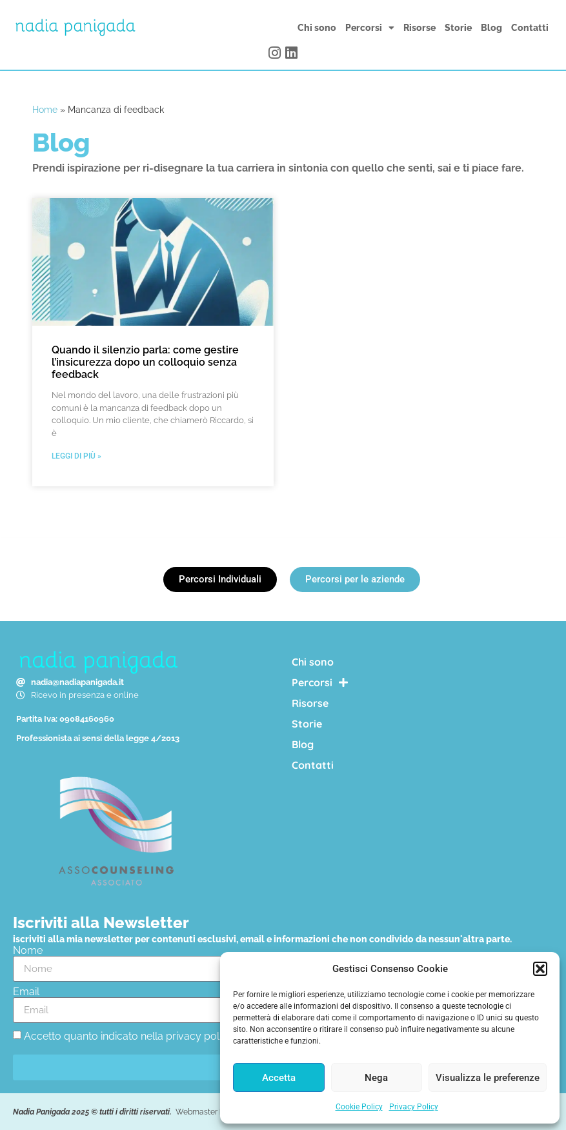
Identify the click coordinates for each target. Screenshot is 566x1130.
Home (44, 109)
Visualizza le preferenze (488, 1078)
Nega (376, 1078)
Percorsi (369, 28)
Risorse (419, 28)
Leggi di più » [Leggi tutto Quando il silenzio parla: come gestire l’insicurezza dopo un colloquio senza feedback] (76, 456)
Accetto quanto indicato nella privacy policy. (129, 1036)
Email (26, 992)
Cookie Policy (359, 1106)
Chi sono (317, 28)
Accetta (279, 1078)
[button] (540, 968)
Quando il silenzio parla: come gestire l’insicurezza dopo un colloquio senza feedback (145, 362)
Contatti (530, 28)
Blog (491, 28)
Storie (458, 28)
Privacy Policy (413, 1106)
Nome (28, 951)
